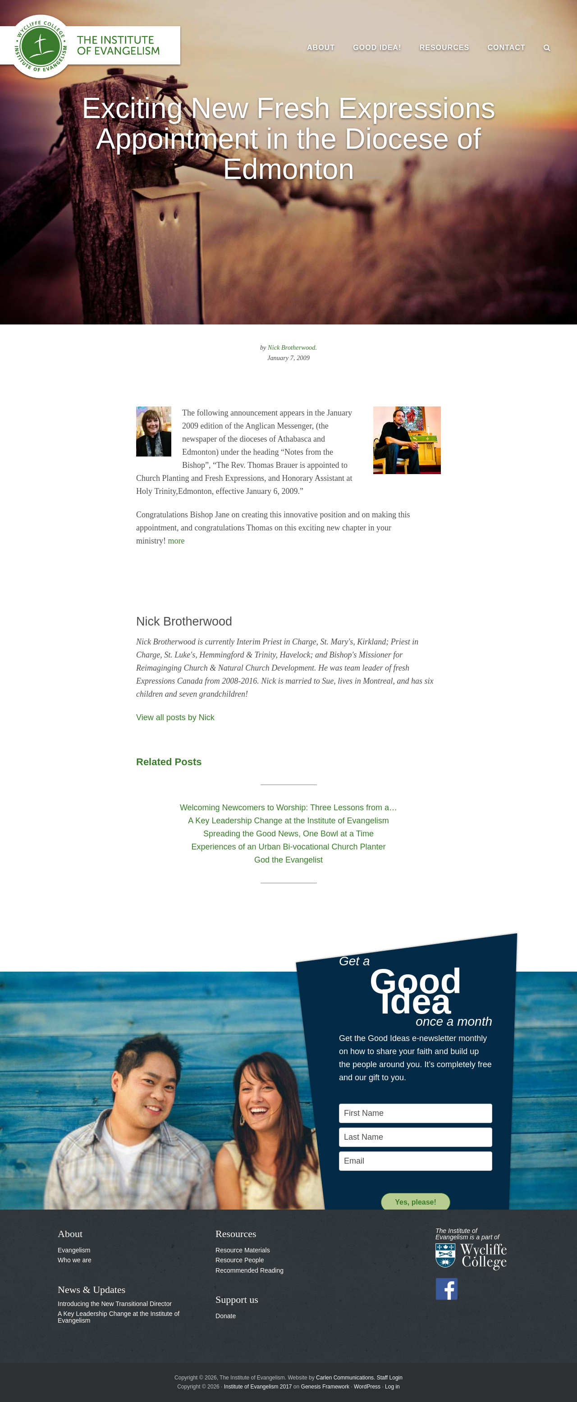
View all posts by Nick (175, 717)
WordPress (367, 1387)
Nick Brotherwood (291, 347)
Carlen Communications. (345, 1378)
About (70, 1233)
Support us (236, 1299)
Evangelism (74, 1250)
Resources (235, 1233)
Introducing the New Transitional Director (115, 1303)
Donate (225, 1316)
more (176, 540)
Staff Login (390, 1378)
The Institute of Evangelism (99, 47)
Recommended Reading (249, 1270)
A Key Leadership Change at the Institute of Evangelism (118, 1317)
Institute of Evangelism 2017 (258, 1387)
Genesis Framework (325, 1387)
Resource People (239, 1260)
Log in (392, 1387)
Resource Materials (242, 1250)
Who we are (75, 1260)
